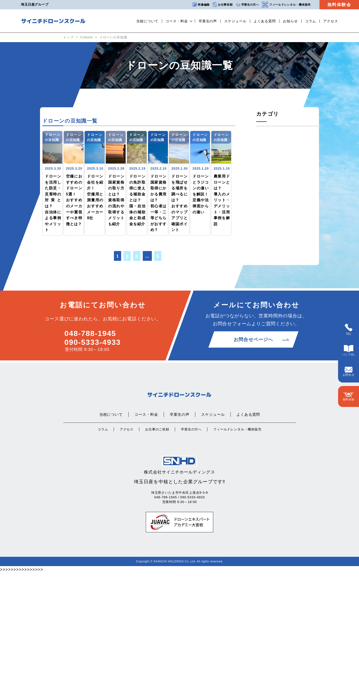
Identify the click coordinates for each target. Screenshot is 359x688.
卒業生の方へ (247, 5)
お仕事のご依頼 (157, 544)
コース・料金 (177, 21)
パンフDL (348, 350)
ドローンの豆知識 (113, 37)
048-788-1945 (90, 448)
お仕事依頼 (223, 4)
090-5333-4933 (92, 457)
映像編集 (201, 5)
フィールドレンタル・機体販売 (286, 4)
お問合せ (349, 371)
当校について (147, 21)
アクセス (330, 21)
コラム (310, 21)
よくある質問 (265, 21)
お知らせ (290, 21)
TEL (348, 330)
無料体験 (349, 396)
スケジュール (235, 21)
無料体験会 (339, 4)
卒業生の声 (208, 21)
